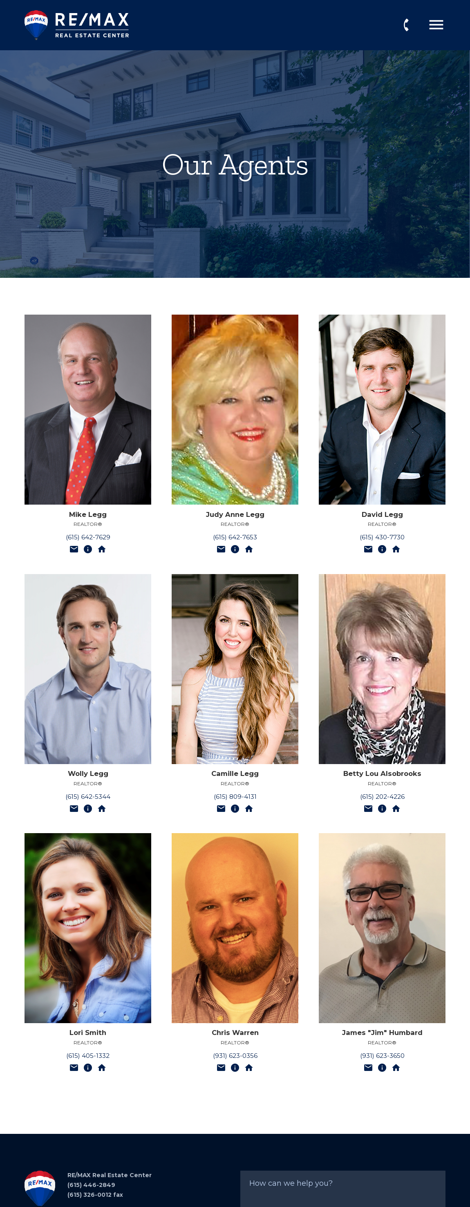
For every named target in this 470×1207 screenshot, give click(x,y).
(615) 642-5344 (87, 796)
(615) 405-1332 (88, 1055)
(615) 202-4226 (382, 796)
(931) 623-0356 (235, 1055)
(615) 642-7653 (235, 537)
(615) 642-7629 (88, 537)
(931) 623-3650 (382, 1055)
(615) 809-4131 (235, 796)
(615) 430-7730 (382, 537)
